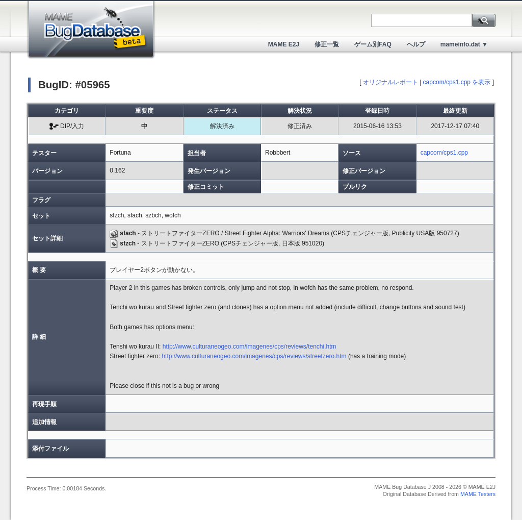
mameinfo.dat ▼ (464, 44)
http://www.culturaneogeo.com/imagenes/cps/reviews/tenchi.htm (249, 346)
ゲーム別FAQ (373, 44)
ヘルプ (416, 44)
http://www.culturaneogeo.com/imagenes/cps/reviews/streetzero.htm (254, 356)
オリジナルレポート (390, 82)
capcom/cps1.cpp (444, 152)
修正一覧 (327, 44)
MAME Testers (477, 494)
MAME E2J (283, 44)
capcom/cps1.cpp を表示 (457, 82)
